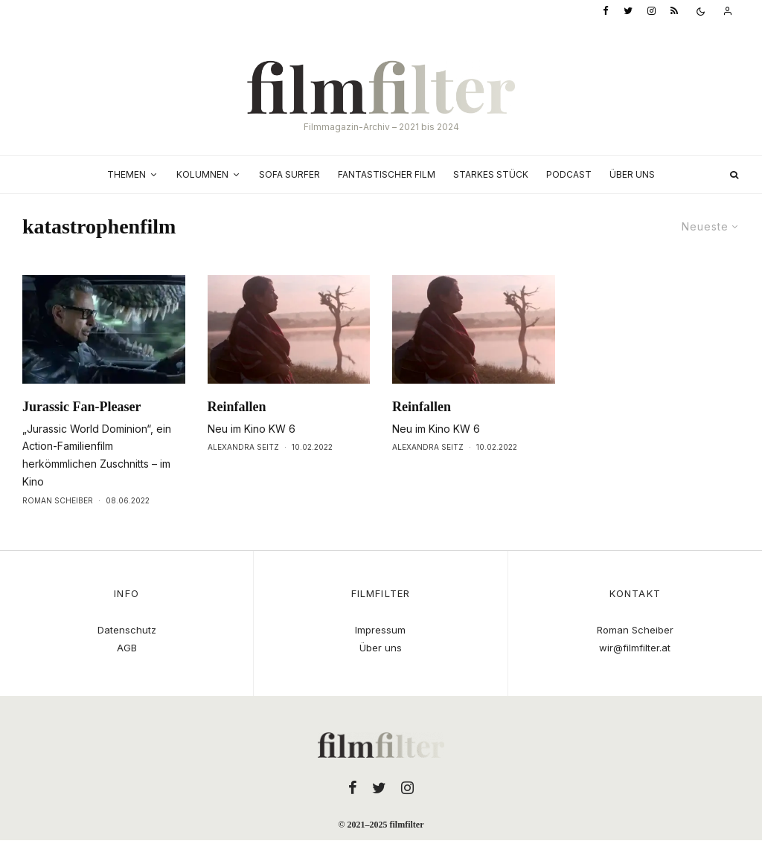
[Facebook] (605, 11)
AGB (127, 648)
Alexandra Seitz (243, 446)
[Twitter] (628, 11)
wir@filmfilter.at (634, 648)
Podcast (569, 174)
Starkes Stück (490, 174)
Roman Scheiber (57, 500)
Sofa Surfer (289, 174)
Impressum (380, 630)
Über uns (632, 174)
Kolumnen (202, 174)
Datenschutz (126, 630)
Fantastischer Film (386, 174)
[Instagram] (651, 11)
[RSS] (674, 11)
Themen (126, 174)
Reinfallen (237, 406)
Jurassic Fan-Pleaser (81, 406)
